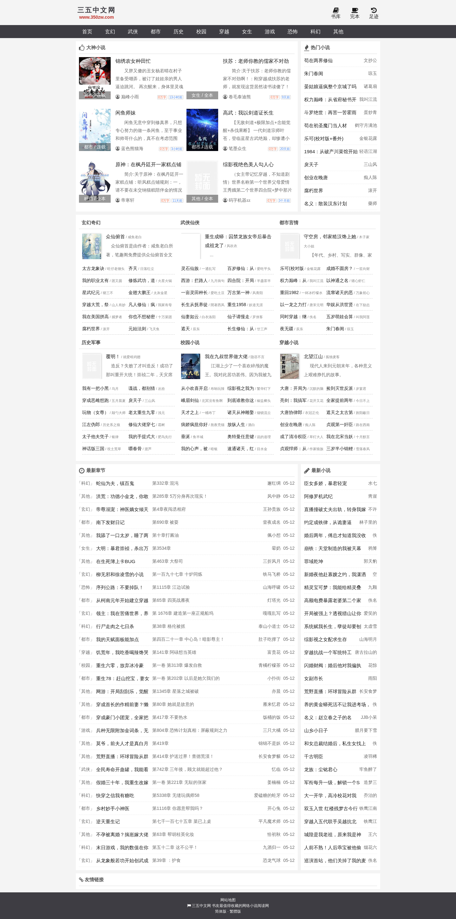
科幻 (315, 31)
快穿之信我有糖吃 (115, 795)
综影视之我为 (240, 388)
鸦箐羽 (372, 550)
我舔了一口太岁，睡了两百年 (122, 537)
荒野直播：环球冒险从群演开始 (122, 758)
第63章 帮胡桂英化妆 (173, 834)
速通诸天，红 (240, 448)
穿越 (224, 31)
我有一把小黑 (95, 388)
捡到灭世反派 (339, 388)
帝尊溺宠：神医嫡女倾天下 (122, 511)
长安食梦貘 (269, 756)
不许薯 (372, 511)
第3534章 (161, 548)
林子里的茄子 (368, 524)
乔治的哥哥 (370, 797)
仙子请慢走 (238, 316)
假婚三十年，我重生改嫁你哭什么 (122, 784)
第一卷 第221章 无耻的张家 (179, 782)
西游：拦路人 (194, 280)
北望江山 (313, 356)
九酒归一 (272, 847)
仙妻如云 (190, 316)
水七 (372, 483)
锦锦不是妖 (269, 743)
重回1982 (289, 292)
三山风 (370, 164)
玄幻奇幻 (91, 222)
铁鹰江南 (368, 808)
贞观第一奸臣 (339, 424)
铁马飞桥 (272, 574)
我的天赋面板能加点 (117, 639)
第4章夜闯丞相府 (169, 509)
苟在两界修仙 (318, 60)
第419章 (160, 743)
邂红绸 (274, 483)
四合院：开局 (240, 280)
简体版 (220, 911)
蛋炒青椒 (370, 114)
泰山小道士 (269, 626)
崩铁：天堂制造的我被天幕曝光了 (332, 550)
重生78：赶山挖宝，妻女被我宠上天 (122, 680)
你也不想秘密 (141, 316)
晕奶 (276, 548)
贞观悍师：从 (293, 448)
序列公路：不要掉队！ (120, 587)
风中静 (274, 496)
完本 (355, 13)
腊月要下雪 (366, 730)
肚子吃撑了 (269, 639)
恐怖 (293, 31)
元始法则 (137, 328)
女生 (247, 31)
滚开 (372, 190)
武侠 (133, 31)
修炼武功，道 (141, 280)
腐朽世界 (313, 190)
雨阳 (372, 678)
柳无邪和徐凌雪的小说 (120, 574)
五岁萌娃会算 (339, 316)
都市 (156, 31)
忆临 (276, 769)
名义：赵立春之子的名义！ (328, 719)
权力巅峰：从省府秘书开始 (330, 101)
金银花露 (368, 138)
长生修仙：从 (240, 328)
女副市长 (313, 678)
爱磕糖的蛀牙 (267, 795)
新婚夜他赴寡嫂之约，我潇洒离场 (335, 576)
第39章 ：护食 (166, 860)
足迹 (374, 13)
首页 (87, 31)
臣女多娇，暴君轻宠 (325, 483)
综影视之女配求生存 (325, 639)
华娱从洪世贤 (339, 304)
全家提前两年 (339, 400)
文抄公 (370, 60)
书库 (336, 13)
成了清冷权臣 (293, 436)
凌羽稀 (370, 756)
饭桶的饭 (272, 717)
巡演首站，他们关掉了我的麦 (335, 860)
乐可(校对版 (292, 268)
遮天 (185, 328)
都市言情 (288, 222)
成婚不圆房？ (339, 268)
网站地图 (228, 900)
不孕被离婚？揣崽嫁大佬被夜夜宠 (122, 836)
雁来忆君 (272, 704)
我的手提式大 (141, 436)
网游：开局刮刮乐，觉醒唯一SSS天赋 (122, 693)
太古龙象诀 (93, 268)
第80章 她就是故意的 (173, 704)
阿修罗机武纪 (318, 496)
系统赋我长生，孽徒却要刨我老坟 (332, 628)
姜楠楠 (274, 782)
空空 (375, 576)
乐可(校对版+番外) (323, 138)
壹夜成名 (272, 522)
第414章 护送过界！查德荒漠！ (183, 756)
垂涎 (185, 436)
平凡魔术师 (269, 821)
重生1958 (236, 304)
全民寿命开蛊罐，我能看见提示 (122, 771)
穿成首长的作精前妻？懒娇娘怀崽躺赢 (122, 706)
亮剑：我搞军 (293, 400)
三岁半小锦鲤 (339, 448)
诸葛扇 (370, 86)
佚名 (375, 537)
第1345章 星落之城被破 (175, 691)
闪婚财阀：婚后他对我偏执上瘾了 (332, 667)
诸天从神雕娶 (240, 412)
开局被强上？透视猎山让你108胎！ (332, 615)
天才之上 (190, 412)
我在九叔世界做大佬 (226, 356)
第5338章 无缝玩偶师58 (175, 795)
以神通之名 (337, 280)
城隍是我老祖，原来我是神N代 (332, 836)
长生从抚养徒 (194, 304)
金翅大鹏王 (139, 292)
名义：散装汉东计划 (325, 203)
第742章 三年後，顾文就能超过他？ (187, 769)
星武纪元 (91, 292)
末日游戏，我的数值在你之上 (122, 849)
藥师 (372, 203)
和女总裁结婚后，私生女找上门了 (335, 745)
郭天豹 (370, 561)
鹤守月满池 (366, 125)
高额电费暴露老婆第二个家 (332, 600)
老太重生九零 (141, 412)
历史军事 (91, 342)
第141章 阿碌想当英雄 (174, 652)
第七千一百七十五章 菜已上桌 (181, 821)
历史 (178, 31)
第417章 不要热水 (169, 717)
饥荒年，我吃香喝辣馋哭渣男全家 (122, 654)
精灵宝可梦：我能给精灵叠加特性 (332, 589)
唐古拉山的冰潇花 (366, 654)
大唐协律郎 (291, 412)
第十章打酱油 (165, 535)
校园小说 (189, 342)
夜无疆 (286, 328)
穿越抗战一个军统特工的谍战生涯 (328, 654)
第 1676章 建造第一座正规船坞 (182, 613)
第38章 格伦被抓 (168, 626)
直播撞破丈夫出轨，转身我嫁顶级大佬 (335, 511)
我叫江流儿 (368, 101)
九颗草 (372, 589)
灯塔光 (274, 600)
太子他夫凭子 (95, 436)
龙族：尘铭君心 (320, 769)
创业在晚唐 (316, 177)
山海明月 (368, 639)
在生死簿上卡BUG (115, 561)
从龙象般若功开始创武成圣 (122, 862)
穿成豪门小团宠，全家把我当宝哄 (122, 719)
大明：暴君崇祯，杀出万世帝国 (122, 550)
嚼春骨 (135, 448)
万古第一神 (238, 292)
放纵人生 (236, 424)
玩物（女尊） (95, 412)
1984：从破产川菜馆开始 (331, 151)
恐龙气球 (272, 860)
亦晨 (276, 691)
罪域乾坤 (313, 561)
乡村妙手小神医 (112, 808)
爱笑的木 (370, 615)
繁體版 (235, 911)
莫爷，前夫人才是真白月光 (122, 745)
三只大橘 (272, 730)
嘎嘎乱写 (272, 613)
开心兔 (274, 808)
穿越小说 (288, 342)
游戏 (270, 31)
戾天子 (311, 164)
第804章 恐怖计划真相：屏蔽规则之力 (189, 730)
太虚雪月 (370, 628)
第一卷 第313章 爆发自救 (177, 665)
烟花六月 (370, 849)
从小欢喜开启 (194, 388)
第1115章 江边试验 (171, 587)
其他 (338, 31)
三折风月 (272, 561)
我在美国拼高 (95, 316)
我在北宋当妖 (339, 436)
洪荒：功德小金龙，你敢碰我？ (122, 498)
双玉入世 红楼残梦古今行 (331, 808)
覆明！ (113, 356)
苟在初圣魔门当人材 (325, 125)
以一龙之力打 (293, 304)
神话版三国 (93, 448)
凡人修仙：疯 (141, 304)
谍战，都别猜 (141, 388)
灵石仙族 (190, 268)
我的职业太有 (95, 280)
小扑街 (274, 678)
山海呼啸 (272, 587)
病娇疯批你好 (194, 424)
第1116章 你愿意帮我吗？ (177, 808)
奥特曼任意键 (240, 436)
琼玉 (372, 73)
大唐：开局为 (293, 388)
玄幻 (110, 31)
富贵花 (274, 652)
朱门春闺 (313, 73)
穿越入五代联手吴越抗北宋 (330, 823)
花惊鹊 (372, 667)
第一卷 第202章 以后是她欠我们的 (186, 678)
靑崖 (372, 496)
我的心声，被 (194, 448)
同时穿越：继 (293, 316)
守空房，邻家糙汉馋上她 (330, 236)
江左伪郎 (91, 424)
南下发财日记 (110, 522)
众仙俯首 (115, 236)
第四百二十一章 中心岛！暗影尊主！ (188, 639)
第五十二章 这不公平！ (175, 847)
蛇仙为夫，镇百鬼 (115, 483)
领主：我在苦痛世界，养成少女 (122, 615)
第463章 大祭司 (167, 561)
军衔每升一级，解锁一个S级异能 (332, 784)
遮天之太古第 (339, 412)
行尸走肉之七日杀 (115, 626)
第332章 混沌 (165, 483)
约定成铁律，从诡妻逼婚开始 (328, 524)
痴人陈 (370, 177)
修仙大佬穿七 (141, 424)
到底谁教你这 (240, 400)
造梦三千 (370, 784)
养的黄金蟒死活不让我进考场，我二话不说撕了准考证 (337, 706)
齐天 (132, 268)
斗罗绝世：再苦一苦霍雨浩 (330, 114)
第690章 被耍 (165, 522)
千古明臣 (313, 756)
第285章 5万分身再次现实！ (180, 496)
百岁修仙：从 (240, 268)
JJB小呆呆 (369, 719)
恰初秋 (274, 834)
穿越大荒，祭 (95, 304)
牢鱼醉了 (368, 769)
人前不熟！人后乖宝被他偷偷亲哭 (332, 849)
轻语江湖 (368, 151)
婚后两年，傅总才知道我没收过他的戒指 (335, 537)
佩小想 (274, 535)
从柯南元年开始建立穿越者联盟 (122, 602)
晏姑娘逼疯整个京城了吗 (330, 86)
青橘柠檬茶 (269, 665)
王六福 (372, 836)
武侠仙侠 (189, 222)
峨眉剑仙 (190, 400)
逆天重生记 (108, 821)
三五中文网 (201, 905)
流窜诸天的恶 (339, 292)
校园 (201, 31)
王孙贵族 (272, 509)
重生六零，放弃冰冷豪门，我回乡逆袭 (120, 667)
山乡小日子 (316, 730)
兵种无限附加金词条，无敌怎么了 (122, 732)
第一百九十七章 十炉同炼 (177, 574)
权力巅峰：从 (293, 280)
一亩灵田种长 (194, 292)
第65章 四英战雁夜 (170, 600)
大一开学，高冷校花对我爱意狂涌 (330, 797)
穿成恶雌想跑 (95, 400)
